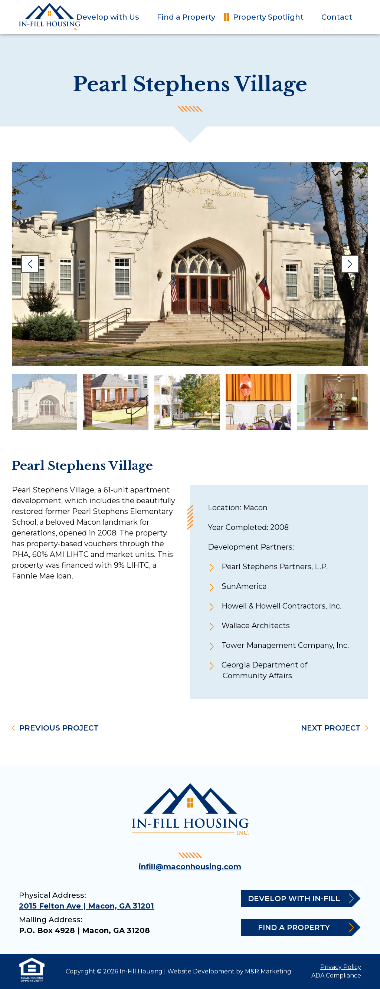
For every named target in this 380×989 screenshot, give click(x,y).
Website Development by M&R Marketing (229, 971)
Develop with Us (107, 17)
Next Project (331, 728)
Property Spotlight (268, 17)
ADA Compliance (336, 975)
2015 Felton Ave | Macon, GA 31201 (86, 905)
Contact (336, 17)
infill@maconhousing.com (190, 866)
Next (350, 264)
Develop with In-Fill (300, 898)
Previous (30, 264)
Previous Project (59, 728)
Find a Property (186, 17)
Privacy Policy (340, 966)
